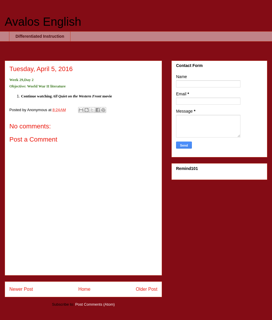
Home (84, 289)
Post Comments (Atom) (95, 304)
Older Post (146, 289)
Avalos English (43, 21)
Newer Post (21, 289)
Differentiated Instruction (40, 36)
